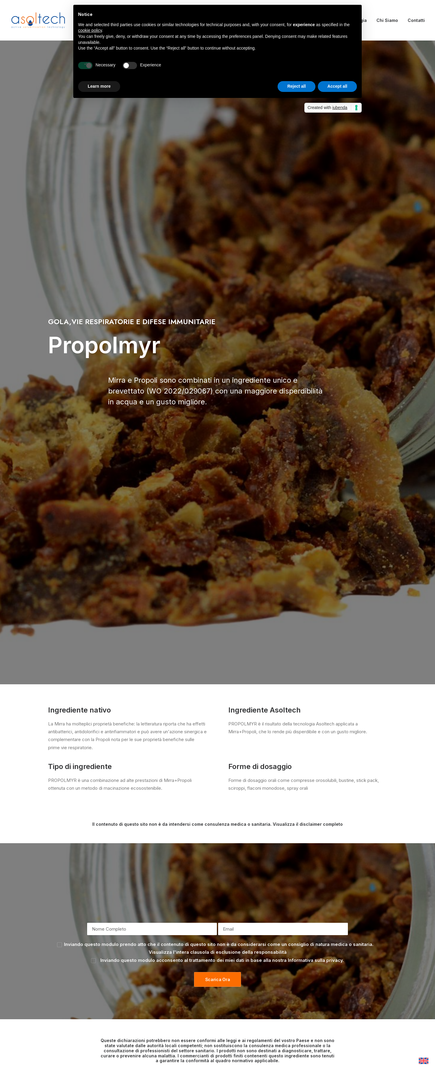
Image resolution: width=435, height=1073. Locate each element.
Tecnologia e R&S (156, 988)
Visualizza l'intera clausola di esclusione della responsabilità (218, 463)
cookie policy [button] (90, 30)
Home (144, 965)
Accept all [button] (337, 86)
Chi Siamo (387, 20)
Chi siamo (148, 972)
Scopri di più (217, 640)
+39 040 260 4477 (178, 889)
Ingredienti (149, 980)
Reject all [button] (296, 86)
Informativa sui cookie (250, 972)
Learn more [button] (99, 86)
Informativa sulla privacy (315, 471)
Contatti (416, 20)
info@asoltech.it (350, 889)
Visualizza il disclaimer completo (308, 335)
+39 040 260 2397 (265, 889)
